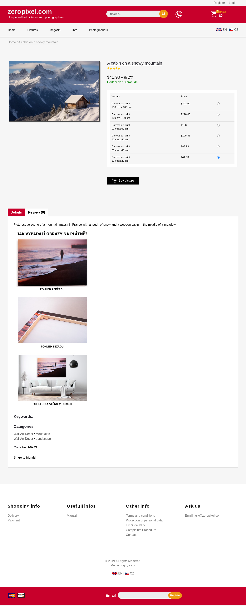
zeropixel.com (36, 13)
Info (73, 30)
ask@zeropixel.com (207, 516)
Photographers (97, 30)
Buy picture (123, 181)
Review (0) (36, 213)
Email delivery (135, 526)
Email (111, 596)
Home (11, 30)
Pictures (32, 30)
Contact (131, 535)
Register (219, 2)
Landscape (43, 439)
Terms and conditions (140, 516)
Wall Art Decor (23, 434)
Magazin (54, 30)
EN (225, 30)
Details (16, 213)
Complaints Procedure (141, 530)
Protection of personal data (144, 521)
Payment (14, 521)
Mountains (43, 434)
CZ (236, 30)
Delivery (13, 516)
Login (232, 2)
